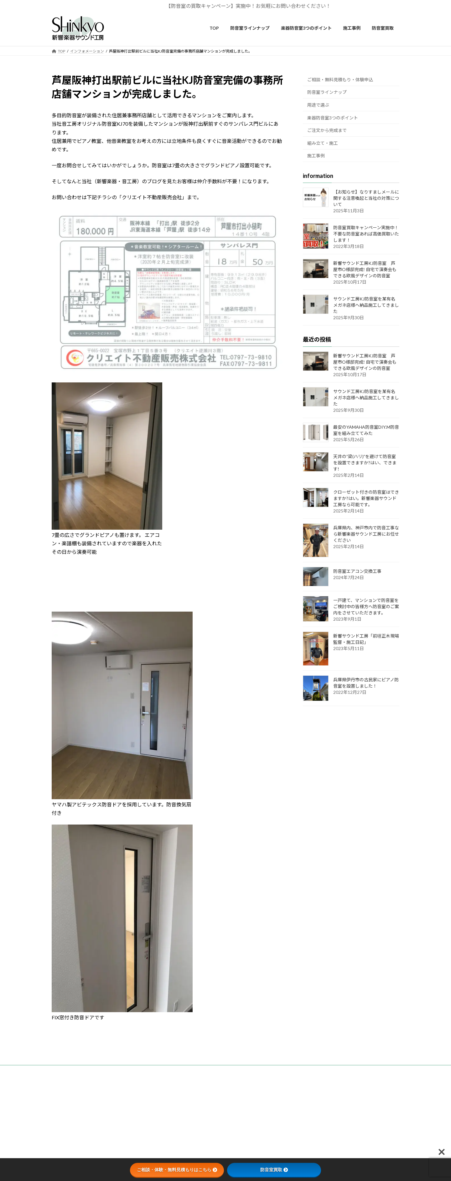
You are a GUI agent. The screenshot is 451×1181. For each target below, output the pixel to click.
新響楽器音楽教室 (305, 1083)
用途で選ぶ (318, 105)
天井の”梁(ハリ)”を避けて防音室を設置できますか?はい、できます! (365, 462)
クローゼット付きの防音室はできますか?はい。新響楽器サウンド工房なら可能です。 (366, 498)
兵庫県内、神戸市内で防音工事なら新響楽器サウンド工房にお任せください (366, 534)
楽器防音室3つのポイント (332, 117)
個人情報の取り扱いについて (195, 1096)
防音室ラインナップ (327, 92)
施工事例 (316, 155)
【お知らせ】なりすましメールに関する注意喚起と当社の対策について (366, 198)
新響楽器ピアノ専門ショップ (314, 1090)
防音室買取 (274, 1170)
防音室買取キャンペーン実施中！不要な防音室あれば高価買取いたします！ (366, 234)
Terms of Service (279, 1128)
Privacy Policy (246, 1128)
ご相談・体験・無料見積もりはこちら (177, 1170)
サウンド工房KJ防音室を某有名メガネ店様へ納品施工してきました (366, 305)
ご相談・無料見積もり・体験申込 (340, 79)
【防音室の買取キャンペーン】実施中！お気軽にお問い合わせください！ (253, 6)
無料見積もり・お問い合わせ (195, 1083)
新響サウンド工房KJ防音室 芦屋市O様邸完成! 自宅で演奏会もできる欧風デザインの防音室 (365, 269)
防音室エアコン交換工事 (357, 571)
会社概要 (178, 1090)
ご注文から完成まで (327, 130)
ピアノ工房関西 (303, 1096)
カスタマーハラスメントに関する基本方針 (206, 1102)
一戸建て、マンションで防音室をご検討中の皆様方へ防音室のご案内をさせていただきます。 (366, 606)
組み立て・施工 (322, 142)
